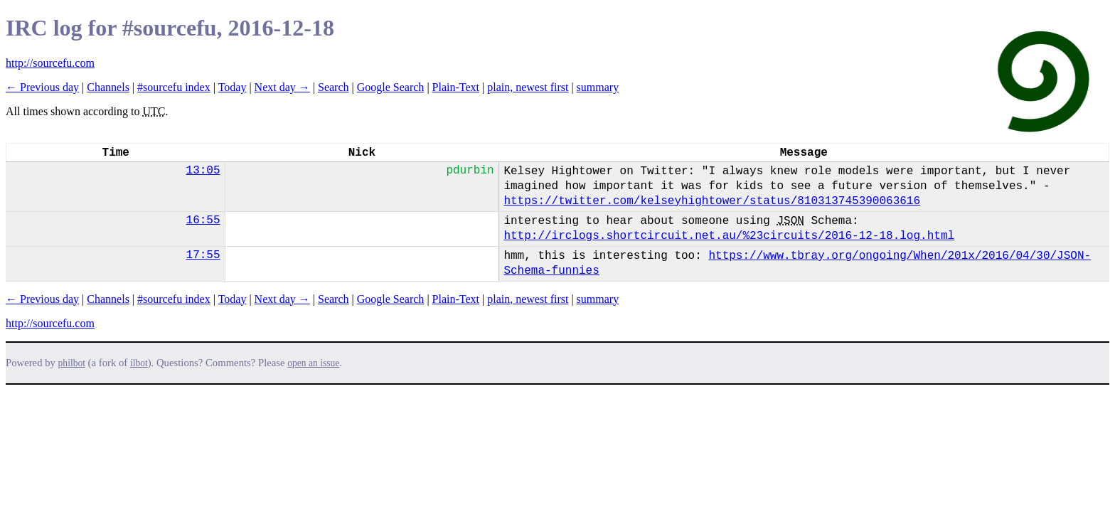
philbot (71, 363)
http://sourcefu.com (50, 63)
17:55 (203, 255)
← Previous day (42, 87)
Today (232, 87)
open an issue (313, 363)
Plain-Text (455, 87)
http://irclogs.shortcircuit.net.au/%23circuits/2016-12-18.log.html (728, 236)
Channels (108, 87)
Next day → (282, 87)
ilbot (139, 363)
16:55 (203, 220)
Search (333, 87)
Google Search (391, 87)
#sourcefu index (173, 87)
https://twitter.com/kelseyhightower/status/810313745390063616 (711, 201)
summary (598, 87)
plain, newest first (527, 87)
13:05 (203, 170)
